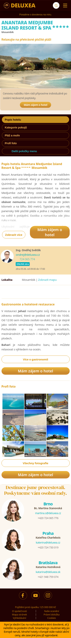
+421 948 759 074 (48, 577)
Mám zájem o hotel (35, 105)
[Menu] (64, 5)
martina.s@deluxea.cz (48, 513)
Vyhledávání (19, 618)
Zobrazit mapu (47, 280)
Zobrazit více (13, 235)
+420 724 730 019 (48, 547)
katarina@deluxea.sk (48, 572)
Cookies (51, 618)
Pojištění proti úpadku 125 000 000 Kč (35, 607)
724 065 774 (27, 259)
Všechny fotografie (35, 463)
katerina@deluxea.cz (48, 542)
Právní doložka (51, 614)
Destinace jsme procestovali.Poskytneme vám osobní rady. (35, 490)
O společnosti (19, 611)
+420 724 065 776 (48, 518)
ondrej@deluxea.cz (28, 254)
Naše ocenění (51, 611)
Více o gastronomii (35, 359)
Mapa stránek (19, 614)
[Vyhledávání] (56, 5)
